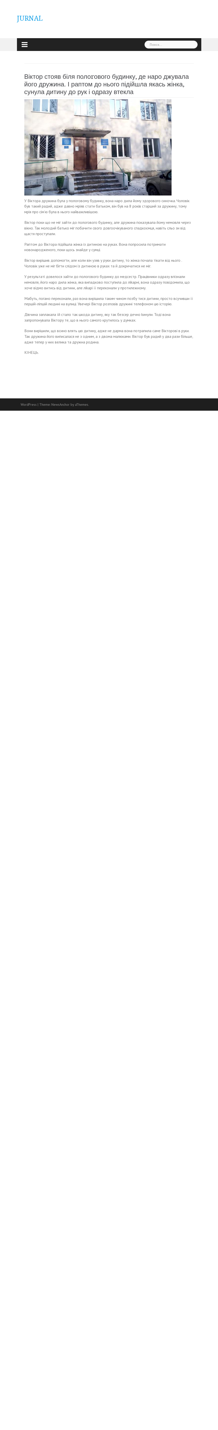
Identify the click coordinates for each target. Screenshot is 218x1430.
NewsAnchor (60, 404)
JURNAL (30, 18)
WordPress (29, 404)
